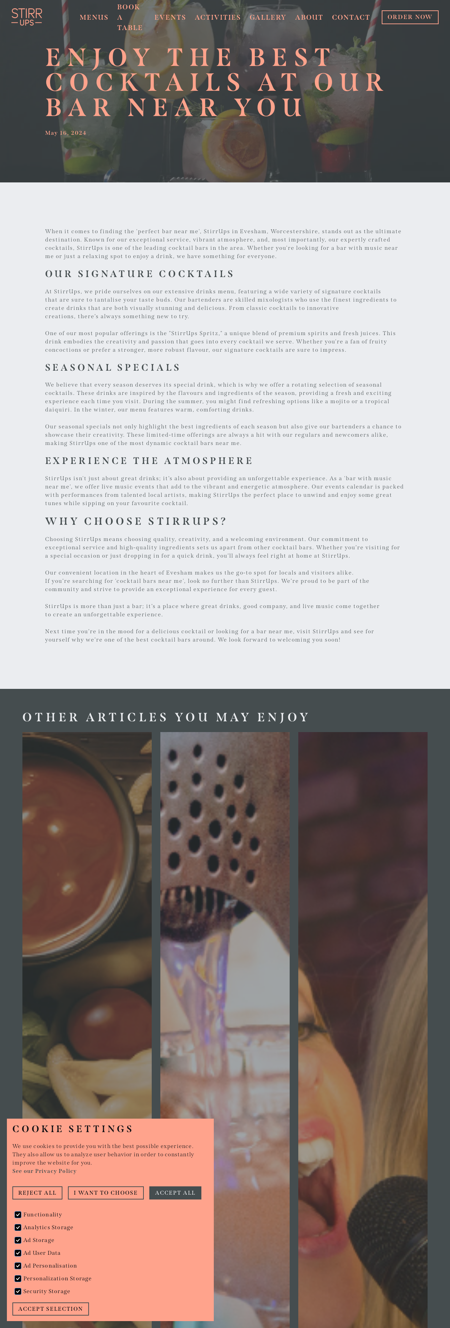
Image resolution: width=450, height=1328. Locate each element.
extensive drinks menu (199, 291)
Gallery (268, 17)
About (309, 17)
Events (170, 17)
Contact (351, 17)
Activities (218, 17)
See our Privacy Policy (44, 1171)
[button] (94, 17)
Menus (94, 17)
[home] (39, 17)
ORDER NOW (410, 17)
